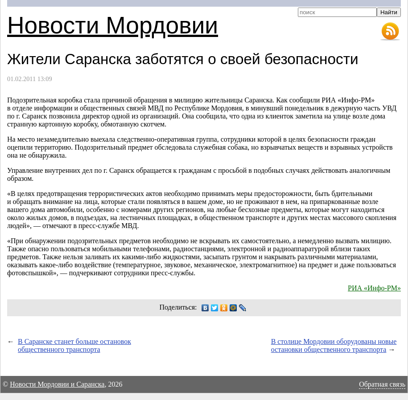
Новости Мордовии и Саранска (57, 384)
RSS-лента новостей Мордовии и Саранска (390, 31)
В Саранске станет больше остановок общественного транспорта (74, 345)
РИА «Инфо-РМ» (374, 288)
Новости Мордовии (112, 25)
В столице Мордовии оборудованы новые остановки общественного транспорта (334, 345)
